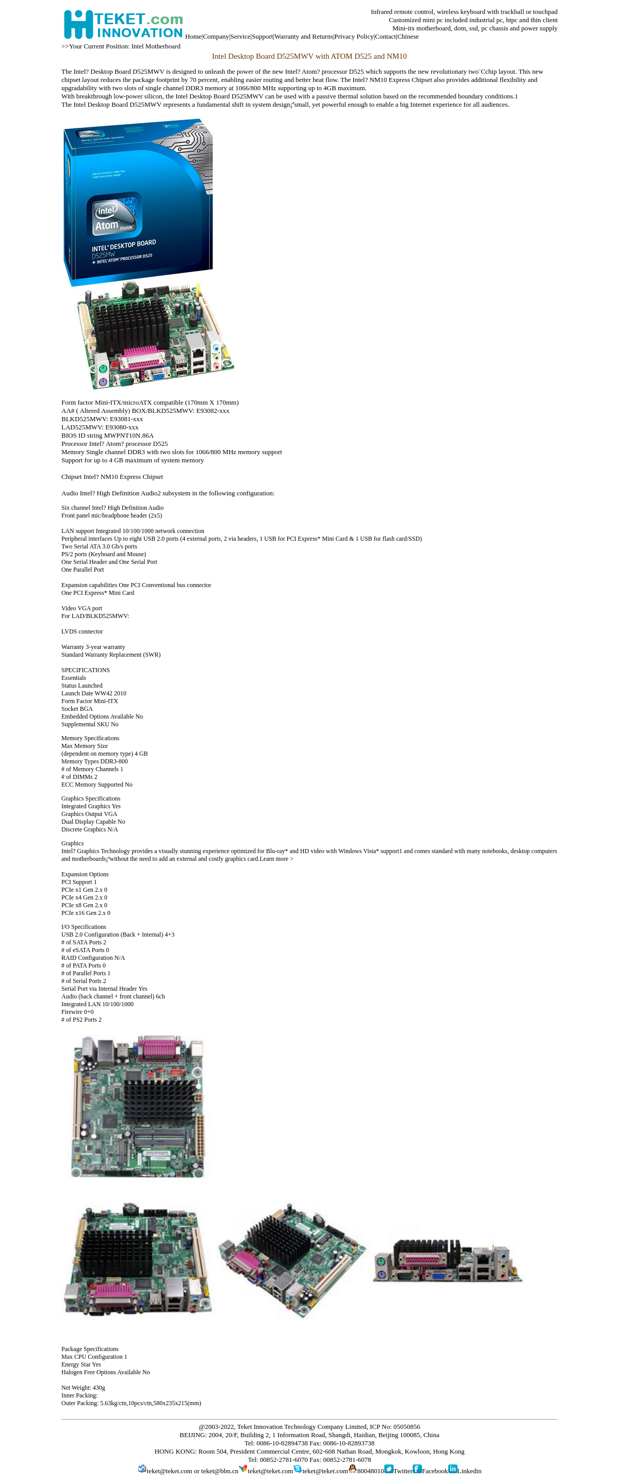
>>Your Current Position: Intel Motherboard (121, 46)
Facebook (435, 1471)
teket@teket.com (169, 1471)
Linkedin (470, 1471)
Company (216, 36)
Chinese (408, 36)
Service (241, 36)
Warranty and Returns (303, 36)
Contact (385, 36)
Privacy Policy (353, 36)
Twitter (403, 1471)
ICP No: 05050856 (395, 1426)
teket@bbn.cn (219, 1471)
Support (262, 36)
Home (193, 36)
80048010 (370, 1471)
